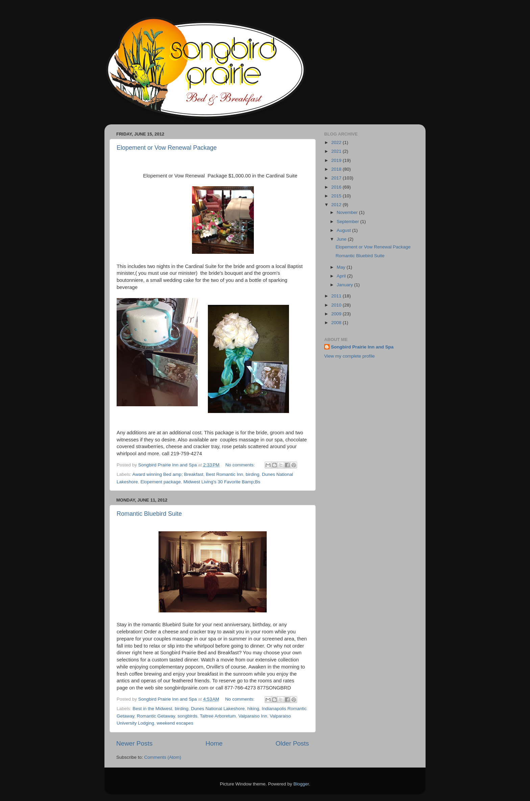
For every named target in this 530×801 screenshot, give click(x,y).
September (348, 221)
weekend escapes (175, 723)
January (345, 284)
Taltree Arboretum (218, 716)
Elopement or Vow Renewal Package (167, 147)
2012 (337, 204)
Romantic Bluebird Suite (149, 513)
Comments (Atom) (163, 757)
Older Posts (292, 743)
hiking (253, 708)
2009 (337, 313)
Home (214, 743)
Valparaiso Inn (252, 716)
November (348, 212)
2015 (337, 195)
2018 (337, 169)
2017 (337, 177)
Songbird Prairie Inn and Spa (362, 346)
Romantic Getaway (156, 716)
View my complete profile (349, 356)
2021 (337, 151)
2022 (337, 142)
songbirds (187, 716)
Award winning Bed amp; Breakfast (167, 474)
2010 (337, 305)
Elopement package (161, 481)
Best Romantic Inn (224, 474)
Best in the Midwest (152, 708)
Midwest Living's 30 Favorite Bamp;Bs (221, 481)
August (344, 230)
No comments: (240, 464)
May (341, 267)
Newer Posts (134, 743)
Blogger (301, 783)
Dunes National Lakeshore (218, 708)
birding (253, 474)
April (342, 275)
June (342, 239)
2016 (337, 187)
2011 (337, 295)
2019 (337, 160)
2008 (337, 322)
